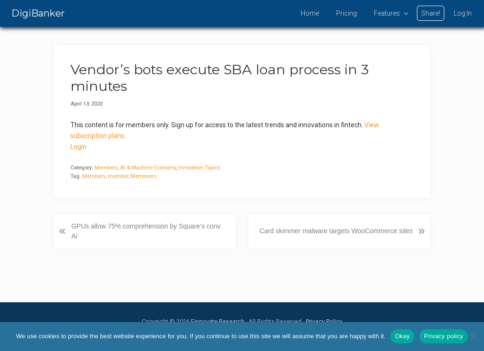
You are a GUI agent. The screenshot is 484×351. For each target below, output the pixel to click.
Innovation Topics (199, 168)
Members (106, 168)
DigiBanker (38, 13)
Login (78, 146)
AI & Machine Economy (148, 168)
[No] (472, 336)
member (118, 176)
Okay (402, 336)
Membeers (143, 176)
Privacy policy (443, 336)
